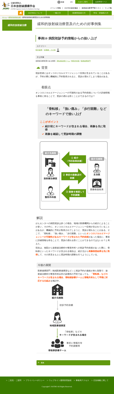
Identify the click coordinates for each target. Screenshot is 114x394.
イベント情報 (55, 8)
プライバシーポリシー (35, 380)
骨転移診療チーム (63, 61)
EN (71, 2)
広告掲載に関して (100, 380)
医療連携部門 (86, 61)
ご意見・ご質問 (14, 380)
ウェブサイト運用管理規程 (60, 380)
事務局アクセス (82, 380)
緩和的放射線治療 (14, 17)
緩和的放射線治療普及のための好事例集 (69, 24)
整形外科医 (75, 61)
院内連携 (39, 50)
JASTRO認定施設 (71, 8)
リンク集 (108, 8)
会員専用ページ (101, 2)
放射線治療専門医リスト (91, 8)
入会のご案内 (83, 2)
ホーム (4, 17)
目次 (42, 363)
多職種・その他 (52, 50)
